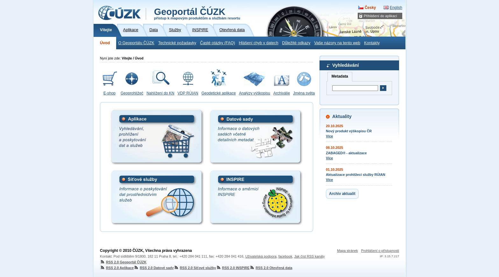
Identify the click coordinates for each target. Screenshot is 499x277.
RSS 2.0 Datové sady (154, 268)
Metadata (340, 76)
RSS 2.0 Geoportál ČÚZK (123, 262)
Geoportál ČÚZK (197, 13)
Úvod (105, 43)
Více (329, 136)
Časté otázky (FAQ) (217, 43)
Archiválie (281, 93)
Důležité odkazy (296, 43)
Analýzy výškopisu (254, 93)
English (396, 7)
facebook (285, 256)
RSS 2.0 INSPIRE (233, 268)
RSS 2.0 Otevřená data (271, 268)
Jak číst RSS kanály (309, 256)
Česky (370, 7)
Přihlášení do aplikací (380, 16)
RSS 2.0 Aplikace (117, 268)
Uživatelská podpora (261, 256)
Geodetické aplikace (218, 93)
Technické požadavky (177, 43)
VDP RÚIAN (188, 93)
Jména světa (304, 93)
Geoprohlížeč (132, 93)
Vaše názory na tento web (337, 43)
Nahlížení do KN (160, 93)
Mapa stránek (347, 251)
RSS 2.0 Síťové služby (195, 268)
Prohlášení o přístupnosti (380, 251)
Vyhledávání (345, 65)
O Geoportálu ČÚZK (136, 43)
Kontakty (372, 43)
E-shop (109, 93)
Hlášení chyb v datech (258, 43)
